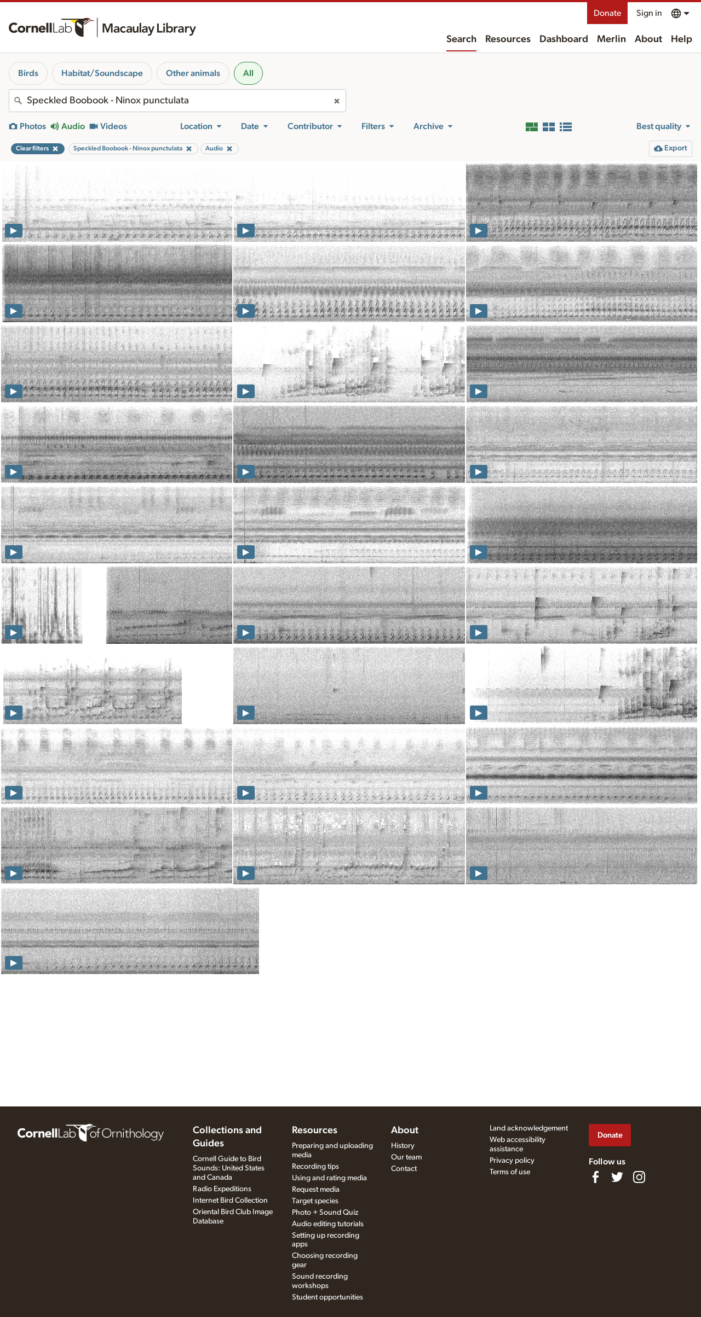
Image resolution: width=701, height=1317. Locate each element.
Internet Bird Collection (230, 1200)
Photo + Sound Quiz (325, 1212)
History (403, 1146)
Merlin (611, 39)
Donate (607, 13)
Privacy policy (512, 1160)
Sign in (649, 13)
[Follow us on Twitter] (617, 1177)
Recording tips (315, 1166)
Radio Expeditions (222, 1189)
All (248, 73)
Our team (406, 1157)
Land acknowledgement (529, 1128)
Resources (508, 39)
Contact (404, 1169)
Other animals (193, 73)
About (648, 39)
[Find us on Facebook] (595, 1177)
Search (461, 39)
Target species (315, 1201)
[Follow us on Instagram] (639, 1177)
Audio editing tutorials (328, 1224)
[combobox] (177, 101)
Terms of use (510, 1172)
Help (681, 39)
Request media (316, 1189)
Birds (28, 73)
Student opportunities (327, 1297)
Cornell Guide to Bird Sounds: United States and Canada (229, 1168)
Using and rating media (329, 1178)
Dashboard (563, 39)
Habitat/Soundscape (102, 73)
